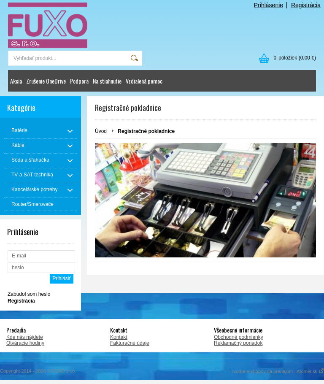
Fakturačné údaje (129, 343)
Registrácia (306, 5)
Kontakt (118, 337)
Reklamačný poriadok (238, 343)
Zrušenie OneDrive (46, 80)
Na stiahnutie (107, 80)
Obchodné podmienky (238, 337)
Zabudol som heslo (29, 294)
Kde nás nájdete (24, 337)
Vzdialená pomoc (144, 80)
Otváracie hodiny (25, 343)
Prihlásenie (268, 5)
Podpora (79, 80)
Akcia (16, 80)
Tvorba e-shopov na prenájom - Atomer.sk (277, 371)
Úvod (101, 131)
